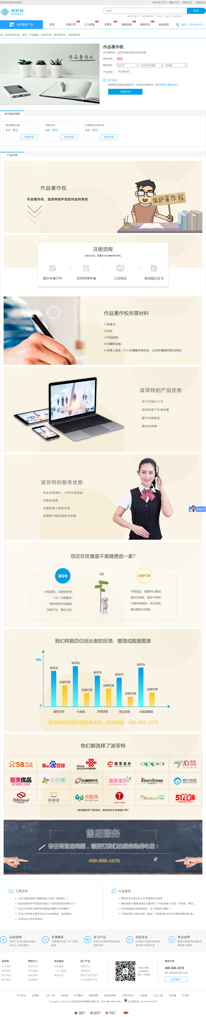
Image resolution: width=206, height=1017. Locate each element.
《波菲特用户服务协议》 (166, 84)
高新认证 (187, 2)
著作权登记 (60, 35)
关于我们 (6, 966)
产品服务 (34, 35)
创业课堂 (164, 24)
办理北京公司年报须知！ (31, 919)
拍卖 (159, 16)
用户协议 (6, 979)
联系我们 (6, 971)
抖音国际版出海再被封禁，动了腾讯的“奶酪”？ (146, 908)
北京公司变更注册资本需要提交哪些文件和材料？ (44, 908)
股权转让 (201, 2)
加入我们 (6, 975)
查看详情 (29, 137)
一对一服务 (60, 971)
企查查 (37, 995)
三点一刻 (51, 995)
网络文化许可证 (89, 975)
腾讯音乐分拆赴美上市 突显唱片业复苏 (142, 898)
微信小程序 (133, 16)
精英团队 (59, 966)
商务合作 (59, 975)
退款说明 (33, 975)
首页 (52, 24)
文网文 (110, 23)
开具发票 (33, 971)
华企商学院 (112, 995)
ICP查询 (80, 995)
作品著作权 (123, 71)
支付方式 (33, 966)
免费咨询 (125, 91)
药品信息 (177, 16)
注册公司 (73, 23)
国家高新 (129, 23)
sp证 (167, 16)
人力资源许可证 (89, 979)
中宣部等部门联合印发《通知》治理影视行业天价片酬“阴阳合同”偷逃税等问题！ (159, 914)
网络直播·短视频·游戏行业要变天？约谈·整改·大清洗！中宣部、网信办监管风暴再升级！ (159, 903)
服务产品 (174, 2)
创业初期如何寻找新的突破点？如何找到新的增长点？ (47, 903)
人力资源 (91, 23)
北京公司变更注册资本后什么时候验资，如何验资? (45, 914)
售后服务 (33, 979)
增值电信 (85, 971)
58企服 (66, 995)
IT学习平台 (22, 995)
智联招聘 (95, 995)
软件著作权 (147, 16)
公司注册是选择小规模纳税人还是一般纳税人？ (43, 898)
